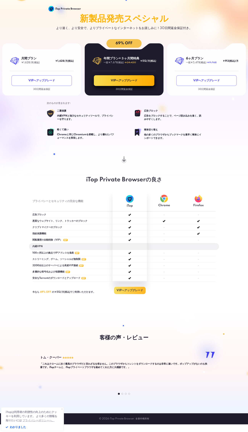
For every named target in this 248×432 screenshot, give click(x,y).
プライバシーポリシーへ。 (39, 420)
